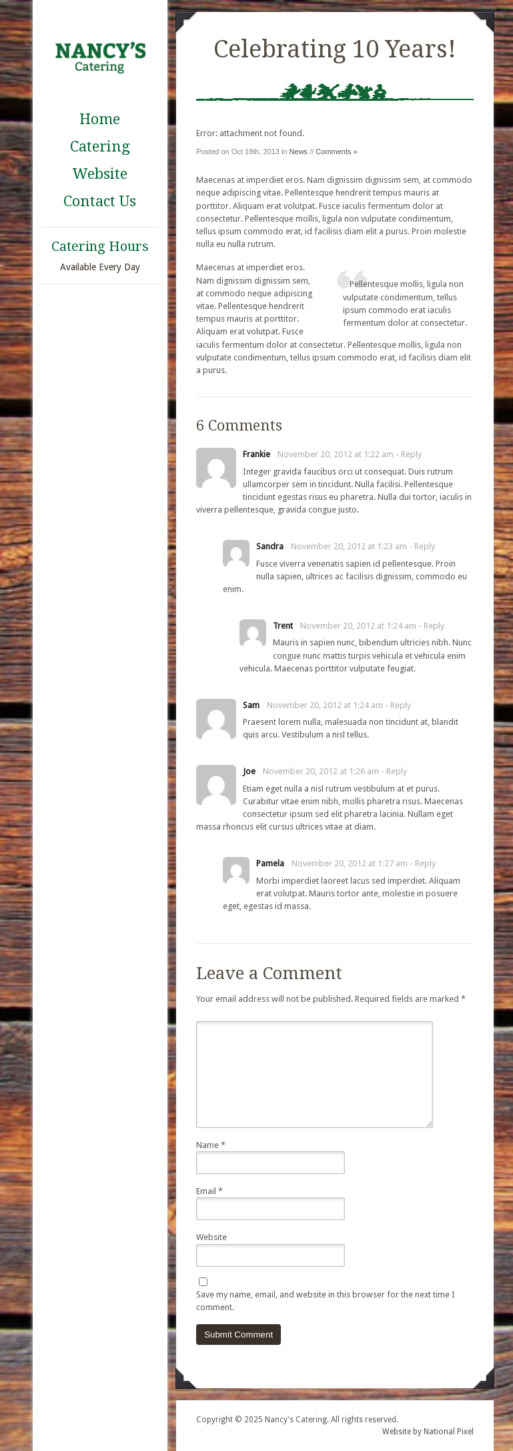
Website (211, 1237)
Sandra (270, 546)
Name (210, 1145)
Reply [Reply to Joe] (396, 771)
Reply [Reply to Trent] (434, 626)
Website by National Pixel (428, 1431)
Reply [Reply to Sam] (400, 705)
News (299, 152)
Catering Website (100, 160)
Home (99, 119)
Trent (283, 626)
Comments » (336, 152)
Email (209, 1191)
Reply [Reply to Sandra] (424, 546)
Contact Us (99, 201)
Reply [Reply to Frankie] (411, 454)
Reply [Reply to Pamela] (425, 863)
